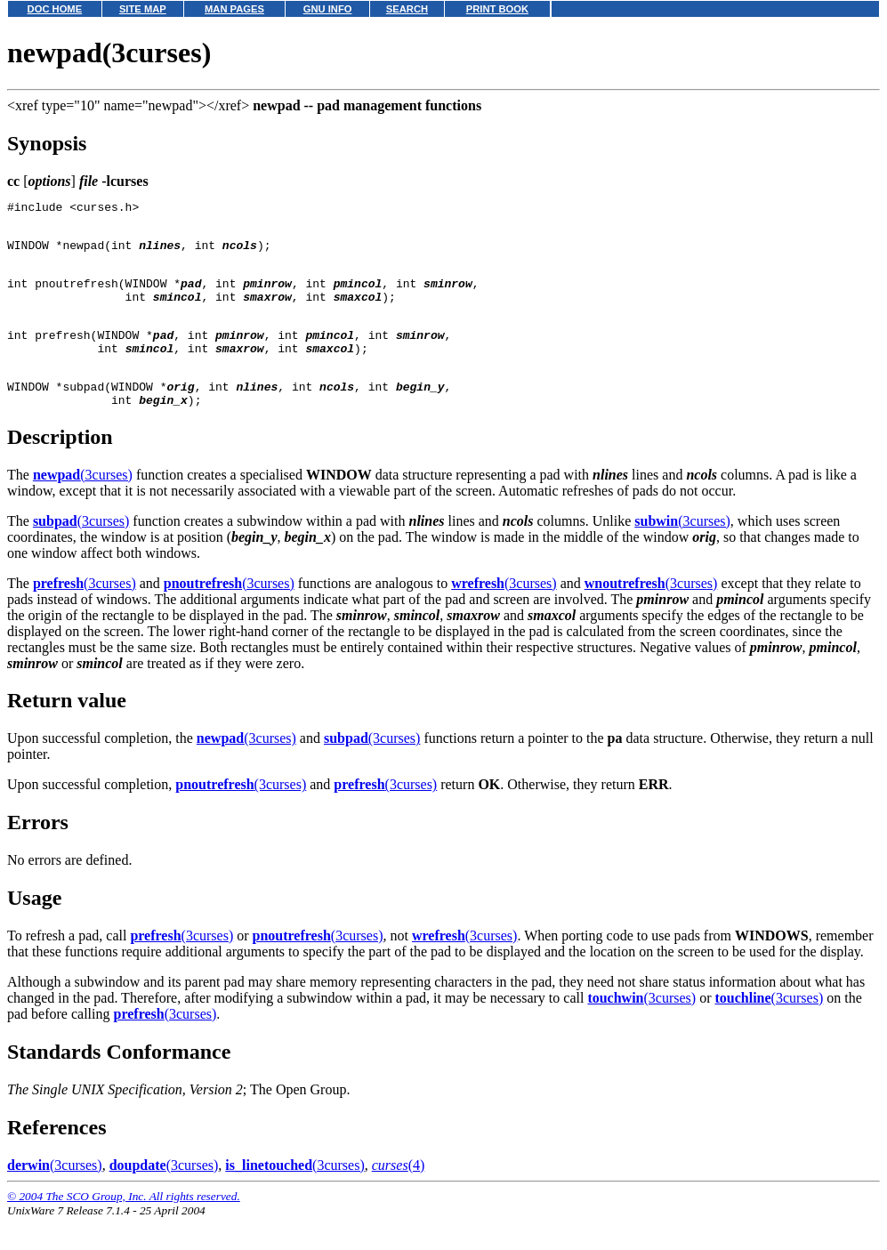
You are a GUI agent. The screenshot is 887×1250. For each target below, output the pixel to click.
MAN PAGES (234, 9)
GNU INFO (327, 9)
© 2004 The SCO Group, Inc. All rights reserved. (123, 1228)
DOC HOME (55, 9)
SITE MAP (142, 9)
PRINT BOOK (497, 9)
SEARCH (407, 9)
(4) (398, 1197)
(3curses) (83, 506)
